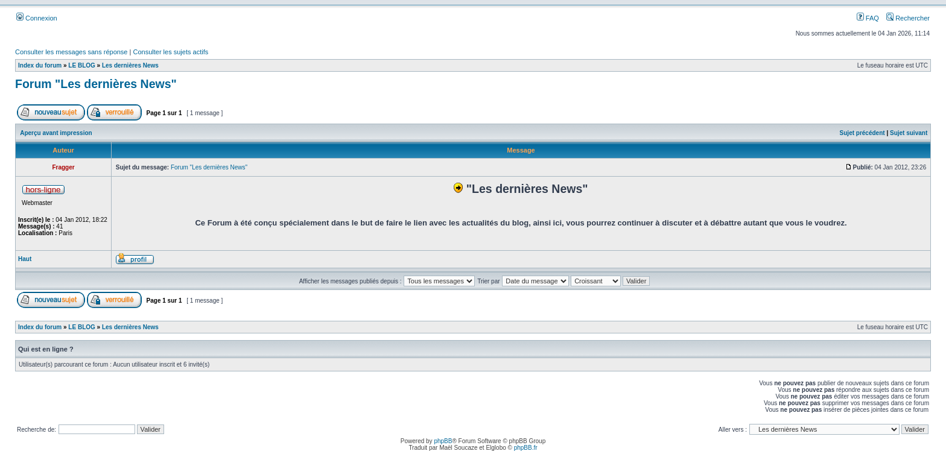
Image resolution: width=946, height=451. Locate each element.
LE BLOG (81, 65)
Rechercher (908, 18)
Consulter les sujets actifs (170, 51)
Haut (24, 259)
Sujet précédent (862, 133)
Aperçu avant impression (56, 133)
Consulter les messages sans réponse (71, 51)
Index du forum (40, 65)
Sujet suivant (908, 133)
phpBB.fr (526, 447)
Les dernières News (130, 65)
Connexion (36, 18)
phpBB (443, 441)
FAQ (868, 18)
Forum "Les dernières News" (96, 83)
